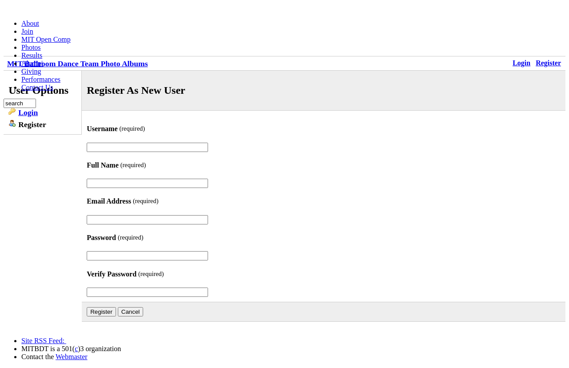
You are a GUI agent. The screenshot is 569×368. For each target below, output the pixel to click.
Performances (40, 79)
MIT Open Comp (46, 39)
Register (548, 63)
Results (31, 55)
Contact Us (37, 87)
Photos (31, 47)
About (30, 23)
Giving (31, 71)
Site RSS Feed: (43, 340)
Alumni (32, 63)
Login (521, 63)
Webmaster (72, 356)
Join (27, 31)
